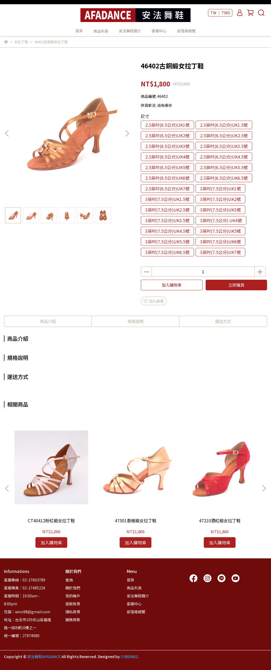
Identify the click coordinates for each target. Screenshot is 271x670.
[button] (127, 133)
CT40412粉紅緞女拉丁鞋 (51, 520)
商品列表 (134, 587)
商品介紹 (48, 321)
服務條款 (72, 619)
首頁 (79, 30)
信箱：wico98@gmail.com (27, 611)
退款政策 (72, 603)
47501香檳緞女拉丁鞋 (135, 520)
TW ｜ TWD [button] (220, 12)
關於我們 (72, 587)
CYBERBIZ (129, 656)
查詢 (69, 580)
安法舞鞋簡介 (130, 30)
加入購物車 (172, 285)
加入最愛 (154, 301)
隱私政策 (72, 611)
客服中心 (159, 30)
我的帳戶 (72, 595)
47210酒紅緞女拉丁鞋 (220, 520)
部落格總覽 (186, 30)
